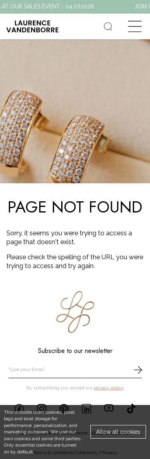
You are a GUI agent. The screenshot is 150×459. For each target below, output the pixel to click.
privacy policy (109, 388)
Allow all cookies (118, 432)
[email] (75, 370)
